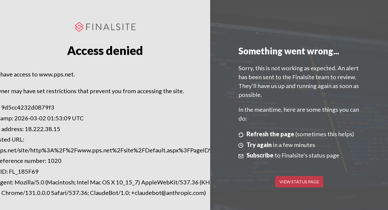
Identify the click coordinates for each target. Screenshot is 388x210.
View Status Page (299, 181)
